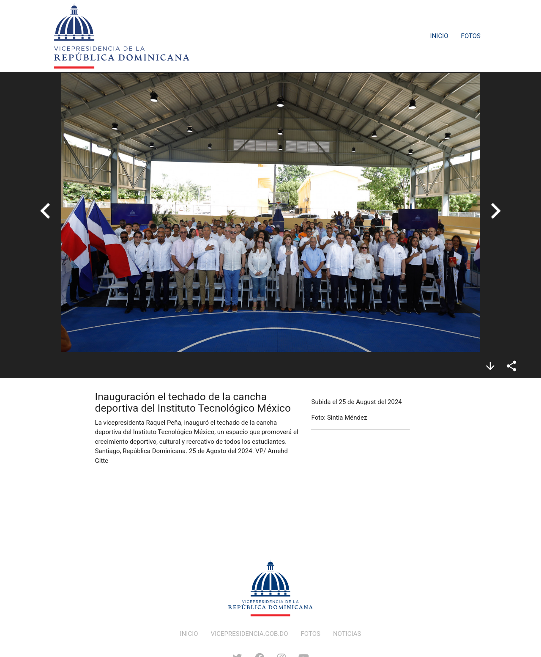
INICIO (189, 634)
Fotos (471, 36)
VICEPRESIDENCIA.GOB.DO (249, 634)
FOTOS (310, 634)
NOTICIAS (347, 634)
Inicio (439, 36)
